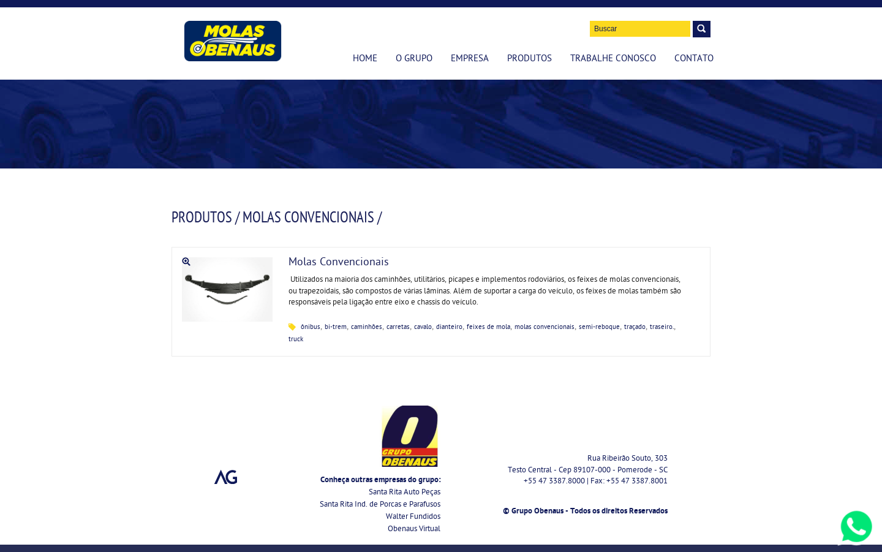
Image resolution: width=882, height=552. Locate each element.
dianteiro (449, 327)
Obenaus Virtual (414, 529)
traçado (635, 327)
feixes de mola (488, 327)
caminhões (366, 327)
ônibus (310, 327)
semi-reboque (599, 327)
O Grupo (414, 59)
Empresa (470, 59)
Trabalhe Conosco (613, 59)
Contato (694, 59)
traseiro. (662, 327)
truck (295, 340)
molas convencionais (544, 327)
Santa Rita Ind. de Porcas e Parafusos (380, 505)
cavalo (423, 327)
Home (365, 59)
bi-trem (336, 327)
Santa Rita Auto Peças (404, 492)
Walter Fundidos (413, 517)
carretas (398, 327)
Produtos (529, 59)
